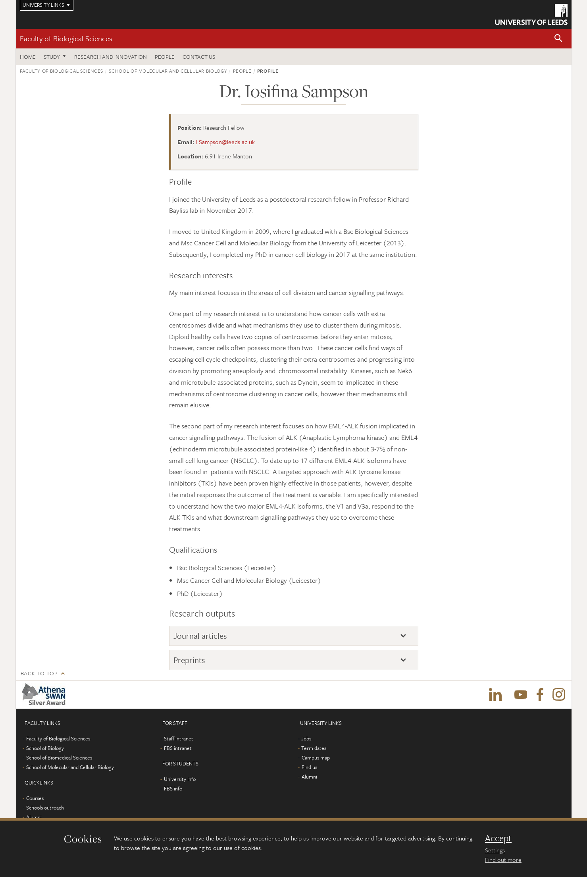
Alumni (34, 817)
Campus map (316, 757)
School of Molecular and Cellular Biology (168, 70)
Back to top (39, 673)
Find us (309, 767)
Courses (35, 798)
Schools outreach (45, 807)
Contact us (199, 56)
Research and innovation (110, 56)
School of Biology (45, 748)
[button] (558, 39)
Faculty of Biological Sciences (66, 38)
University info (180, 779)
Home (28, 56)
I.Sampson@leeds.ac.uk (225, 141)
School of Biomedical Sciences (59, 757)
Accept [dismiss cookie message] (498, 838)
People (165, 56)
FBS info (173, 788)
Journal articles (200, 636)
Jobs (306, 738)
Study (52, 56)
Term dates (313, 748)
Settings (495, 850)
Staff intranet (178, 738)
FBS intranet (178, 748)
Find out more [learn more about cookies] (503, 859)
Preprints (189, 660)
